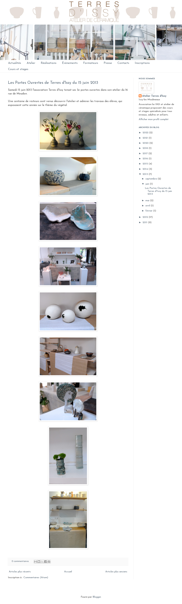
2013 (146, 174)
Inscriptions (142, 63)
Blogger (97, 597)
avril (148, 205)
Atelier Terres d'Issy (154, 96)
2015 (146, 163)
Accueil (68, 571)
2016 (146, 158)
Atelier (31, 63)
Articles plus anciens (116, 571)
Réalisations (48, 63)
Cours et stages (18, 69)
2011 (145, 222)
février (149, 211)
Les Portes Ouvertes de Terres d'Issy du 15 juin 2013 (53, 83)
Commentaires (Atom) (36, 577)
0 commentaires (20, 561)
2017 (145, 153)
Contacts (123, 63)
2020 (146, 143)
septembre (151, 179)
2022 (146, 132)
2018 (146, 148)
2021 (146, 138)
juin (147, 184)
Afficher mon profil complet (154, 119)
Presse (108, 63)
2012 (146, 217)
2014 (146, 169)
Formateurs (90, 63)
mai (147, 200)
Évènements (70, 63)
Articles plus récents (20, 571)
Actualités (14, 63)
